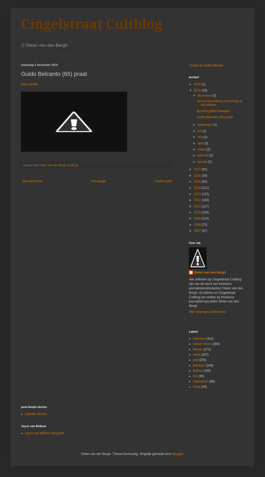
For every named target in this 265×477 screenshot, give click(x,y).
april (201, 143)
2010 (198, 212)
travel (196, 387)
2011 (198, 206)
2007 (198, 231)
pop (195, 360)
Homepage (98, 181)
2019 (198, 84)
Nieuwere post (32, 181)
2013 (198, 194)
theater (198, 349)
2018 (198, 90)
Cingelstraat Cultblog (91, 24)
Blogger (177, 454)
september (205, 125)
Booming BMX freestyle (213, 111)
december (205, 95)
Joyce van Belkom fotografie (45, 433)
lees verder (29, 84)
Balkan (198, 371)
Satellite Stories (36, 414)
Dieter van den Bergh (210, 272)
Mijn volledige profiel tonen (207, 312)
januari (203, 162)
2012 (198, 200)
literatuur (199, 365)
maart (202, 149)
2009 (198, 218)
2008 (198, 225)
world (196, 355)
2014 (198, 188)
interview (199, 338)
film (195, 376)
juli (200, 131)
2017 (198, 169)
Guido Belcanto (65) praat (215, 117)
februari (203, 155)
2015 (198, 182)
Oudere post (163, 181)
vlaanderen (200, 381)
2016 (198, 175)
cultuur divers (202, 344)
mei (201, 137)
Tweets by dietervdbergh (206, 65)
